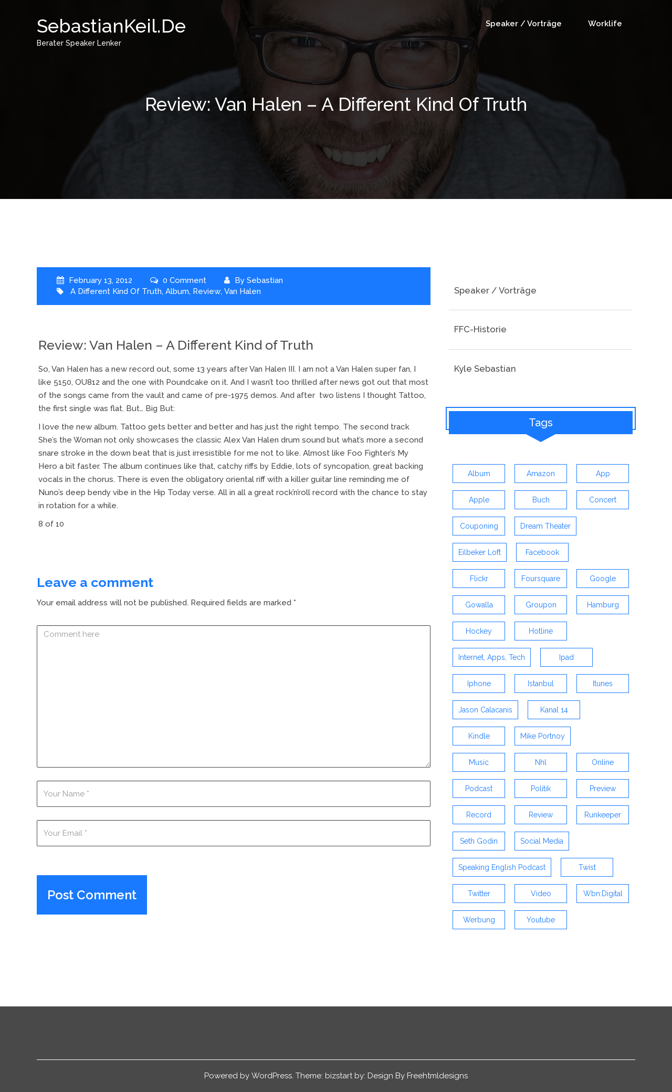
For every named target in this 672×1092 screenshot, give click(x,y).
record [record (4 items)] (478, 815)
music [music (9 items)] (479, 762)
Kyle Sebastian (485, 368)
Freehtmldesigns (437, 1075)
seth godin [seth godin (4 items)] (479, 841)
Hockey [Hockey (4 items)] (479, 631)
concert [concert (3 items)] (602, 500)
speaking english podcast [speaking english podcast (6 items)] (501, 867)
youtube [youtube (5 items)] (541, 920)
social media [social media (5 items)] (541, 841)
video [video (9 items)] (541, 893)
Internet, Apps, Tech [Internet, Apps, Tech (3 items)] (491, 657)
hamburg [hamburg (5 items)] (603, 605)
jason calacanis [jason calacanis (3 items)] (485, 710)
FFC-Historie (480, 329)
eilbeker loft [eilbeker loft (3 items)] (479, 552)
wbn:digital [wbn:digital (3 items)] (603, 893)
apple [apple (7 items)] (479, 500)
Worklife (605, 23)
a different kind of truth (116, 291)
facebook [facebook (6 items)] (542, 552)
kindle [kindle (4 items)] (479, 736)
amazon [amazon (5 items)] (541, 473)
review (206, 291)
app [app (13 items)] (603, 473)
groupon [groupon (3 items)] (541, 605)
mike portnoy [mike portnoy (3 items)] (542, 736)
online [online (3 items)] (603, 762)
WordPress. (272, 1075)
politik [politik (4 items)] (541, 788)
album (177, 291)
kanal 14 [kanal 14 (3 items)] (554, 710)
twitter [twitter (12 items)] (479, 893)
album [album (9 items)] (479, 473)
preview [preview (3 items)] (603, 788)
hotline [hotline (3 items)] (541, 631)
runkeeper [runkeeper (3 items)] (602, 815)
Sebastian (265, 280)
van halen (241, 291)
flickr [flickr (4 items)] (479, 578)
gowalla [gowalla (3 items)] (479, 605)
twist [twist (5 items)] (587, 867)
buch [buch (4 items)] (541, 500)
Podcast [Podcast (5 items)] (478, 788)
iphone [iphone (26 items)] (479, 683)
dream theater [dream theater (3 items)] (545, 526)
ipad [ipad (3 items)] (566, 657)
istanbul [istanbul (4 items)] (541, 683)
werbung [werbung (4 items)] (479, 920)
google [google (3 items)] (603, 578)
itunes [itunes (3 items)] (603, 683)
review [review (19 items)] (541, 815)
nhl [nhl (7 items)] (541, 762)
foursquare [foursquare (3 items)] (540, 578)
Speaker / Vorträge (524, 23)
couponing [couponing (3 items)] (479, 526)
